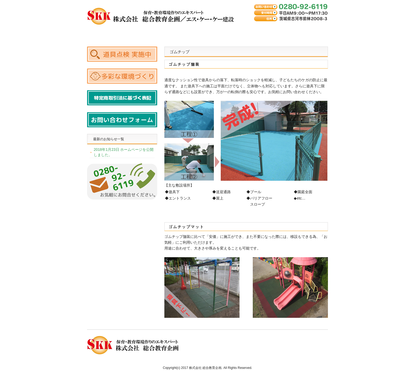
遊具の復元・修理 (207, 32)
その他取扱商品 (242, 32)
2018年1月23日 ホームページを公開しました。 (124, 152)
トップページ (104, 32)
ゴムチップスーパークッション (138, 32)
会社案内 (276, 32)
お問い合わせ (311, 32)
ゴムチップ (173, 32)
